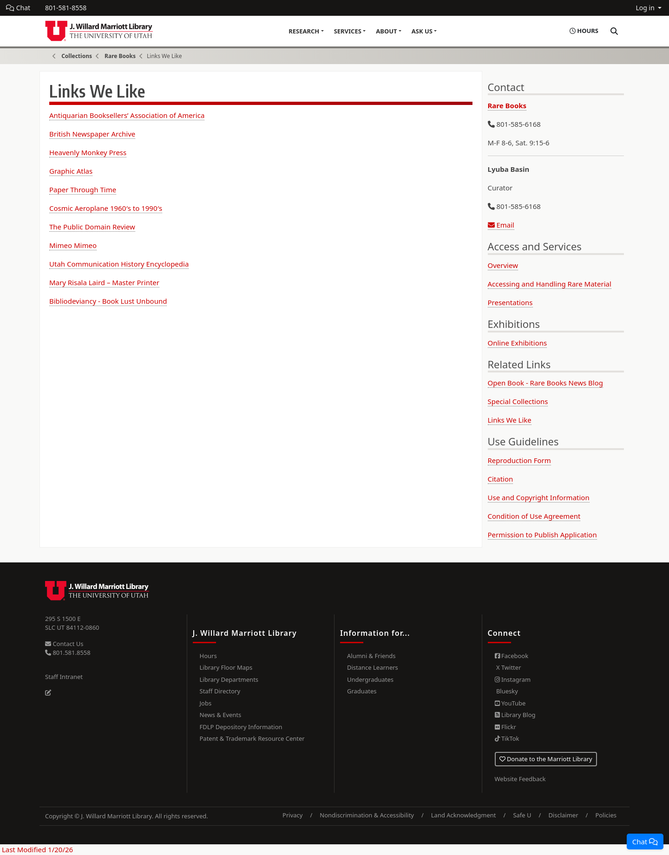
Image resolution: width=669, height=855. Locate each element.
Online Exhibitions (517, 342)
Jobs (206, 703)
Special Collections (518, 401)
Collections (76, 56)
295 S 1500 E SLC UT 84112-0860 (72, 623)
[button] (645, 841)
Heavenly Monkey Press (87, 152)
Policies (606, 815)
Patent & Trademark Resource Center (252, 738)
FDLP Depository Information (241, 727)
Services (347, 31)
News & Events (221, 715)
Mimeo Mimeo (73, 245)
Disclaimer (563, 815)
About (386, 31)
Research (304, 31)
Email (501, 224)
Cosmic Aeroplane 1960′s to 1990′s (105, 208)
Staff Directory (220, 691)
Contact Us (64, 644)
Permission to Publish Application (542, 534)
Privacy (292, 815)
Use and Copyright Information (539, 497)
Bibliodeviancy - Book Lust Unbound (108, 301)
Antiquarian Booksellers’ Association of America (126, 115)
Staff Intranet (64, 676)
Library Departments (229, 679)
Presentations (510, 302)
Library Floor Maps (226, 667)
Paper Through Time (82, 189)
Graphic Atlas (70, 171)
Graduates (361, 691)
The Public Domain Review (92, 226)
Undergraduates (370, 679)
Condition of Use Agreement (534, 516)
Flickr (505, 727)
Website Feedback (520, 779)
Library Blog (515, 715)
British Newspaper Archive (92, 133)
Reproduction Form (519, 460)
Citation (500, 478)
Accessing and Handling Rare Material (549, 283)
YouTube (510, 703)
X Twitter (508, 667)
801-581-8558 (65, 7)
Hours (208, 656)
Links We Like (509, 419)
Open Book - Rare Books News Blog (545, 382)
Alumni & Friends (371, 656)
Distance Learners (372, 667)
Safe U (522, 815)
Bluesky (506, 691)
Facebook (512, 656)
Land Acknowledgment (463, 815)
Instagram (513, 679)
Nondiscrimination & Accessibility (367, 815)
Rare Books (120, 56)
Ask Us (422, 31)
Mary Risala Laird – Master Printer (104, 282)
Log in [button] (646, 7)
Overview (503, 265)
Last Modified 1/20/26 (36, 849)
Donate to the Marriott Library (545, 759)
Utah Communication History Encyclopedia (119, 263)
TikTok (507, 738)
